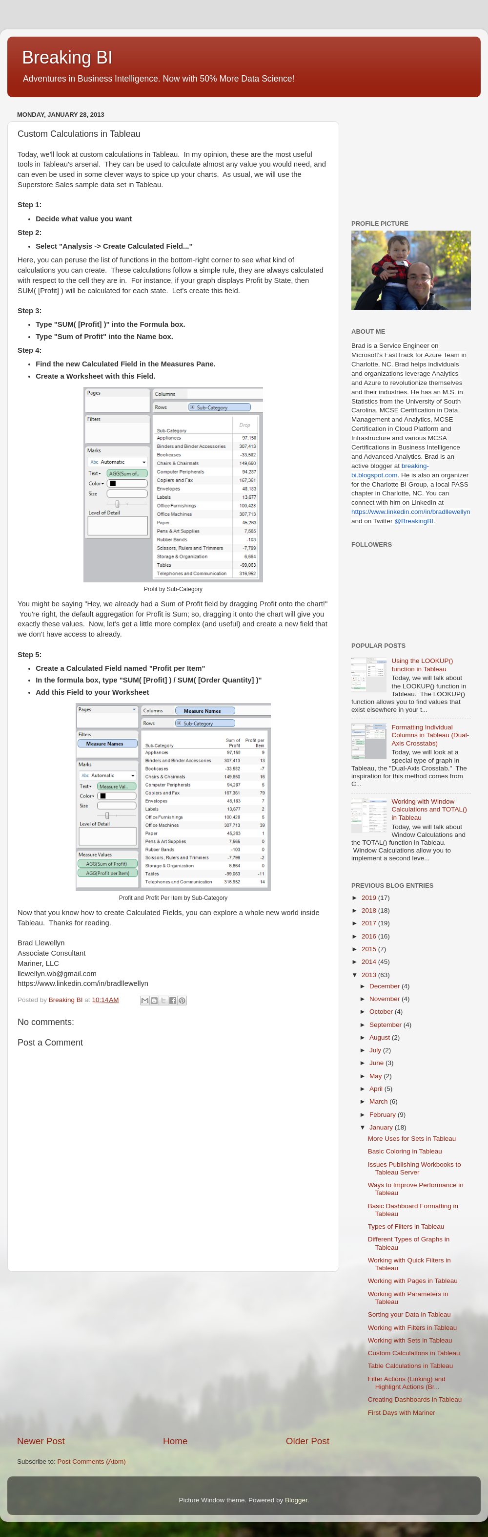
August (380, 1037)
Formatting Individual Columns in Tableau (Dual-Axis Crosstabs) (430, 735)
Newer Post (41, 1441)
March (379, 1101)
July (376, 1050)
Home (175, 1441)
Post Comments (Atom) (92, 1461)
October (382, 1011)
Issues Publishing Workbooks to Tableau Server (414, 1168)
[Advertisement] (173, 1353)
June (377, 1063)
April (377, 1088)
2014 (370, 961)
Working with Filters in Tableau (412, 1327)
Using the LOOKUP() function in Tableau (422, 664)
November (385, 999)
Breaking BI (67, 57)
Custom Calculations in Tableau (414, 1353)
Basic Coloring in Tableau (405, 1151)
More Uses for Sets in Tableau (412, 1138)
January (382, 1127)
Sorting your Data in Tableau (409, 1314)
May (376, 1076)
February (383, 1114)
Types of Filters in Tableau (406, 1226)
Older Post (307, 1441)
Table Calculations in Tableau (410, 1365)
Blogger (296, 1500)
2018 (370, 910)
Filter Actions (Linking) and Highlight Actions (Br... (407, 1382)
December (385, 986)
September (386, 1024)
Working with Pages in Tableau (413, 1280)
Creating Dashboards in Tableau (415, 1399)
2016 (370, 936)
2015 (370, 949)
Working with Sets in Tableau (410, 1340)
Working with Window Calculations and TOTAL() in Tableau (429, 809)
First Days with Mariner (401, 1412)
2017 (370, 923)
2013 (370, 975)
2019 (370, 897)
